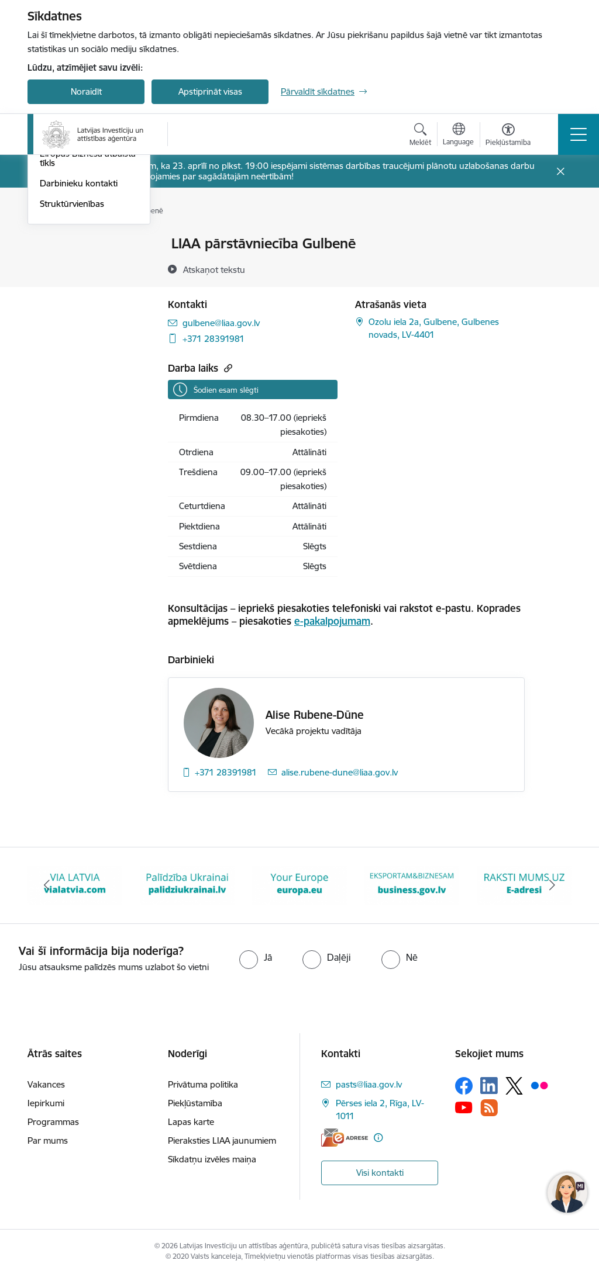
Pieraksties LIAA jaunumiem (222, 1140)
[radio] (255, 957)
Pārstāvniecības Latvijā (84, 284)
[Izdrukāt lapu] (555, 238)
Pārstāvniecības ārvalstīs (87, 305)
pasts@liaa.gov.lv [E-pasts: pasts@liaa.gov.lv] (369, 1084)
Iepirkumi (45, 1103)
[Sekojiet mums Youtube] (464, 1107)
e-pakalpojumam (332, 621)
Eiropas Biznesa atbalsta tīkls (88, 330)
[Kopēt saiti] (226, 368)
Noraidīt (86, 91)
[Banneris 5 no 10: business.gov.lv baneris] (411, 884)
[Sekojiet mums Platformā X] (514, 1086)
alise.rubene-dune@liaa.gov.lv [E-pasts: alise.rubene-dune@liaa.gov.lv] (339, 772)
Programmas (53, 1121)
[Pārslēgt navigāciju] (578, 134)
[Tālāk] (552, 885)
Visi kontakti (380, 1172)
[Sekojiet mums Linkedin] (489, 1086)
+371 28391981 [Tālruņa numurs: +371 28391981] (214, 338)
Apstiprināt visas (210, 91)
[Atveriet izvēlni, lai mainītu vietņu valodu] (458, 135)
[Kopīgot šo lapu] (555, 268)
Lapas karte (191, 1121)
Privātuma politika (203, 1084)
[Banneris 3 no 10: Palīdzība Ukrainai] (187, 884)
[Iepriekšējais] (47, 885)
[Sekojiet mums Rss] (489, 1107)
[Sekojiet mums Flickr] (539, 1085)
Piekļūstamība (195, 1103)
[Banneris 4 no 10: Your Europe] (299, 884)
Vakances (46, 1084)
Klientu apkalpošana (79, 264)
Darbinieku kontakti (79, 355)
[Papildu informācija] (378, 1137)
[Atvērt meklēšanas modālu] (420, 136)
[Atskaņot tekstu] (214, 269)
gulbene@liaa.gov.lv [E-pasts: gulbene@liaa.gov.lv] (221, 322)
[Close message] (560, 171)
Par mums (47, 1140)
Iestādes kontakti (73, 244)
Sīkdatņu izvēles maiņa (212, 1159)
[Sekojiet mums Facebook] (464, 1086)
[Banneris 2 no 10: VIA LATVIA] (74, 884)
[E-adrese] (344, 1137)
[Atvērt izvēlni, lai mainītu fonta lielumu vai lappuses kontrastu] (508, 136)
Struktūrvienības (72, 375)
